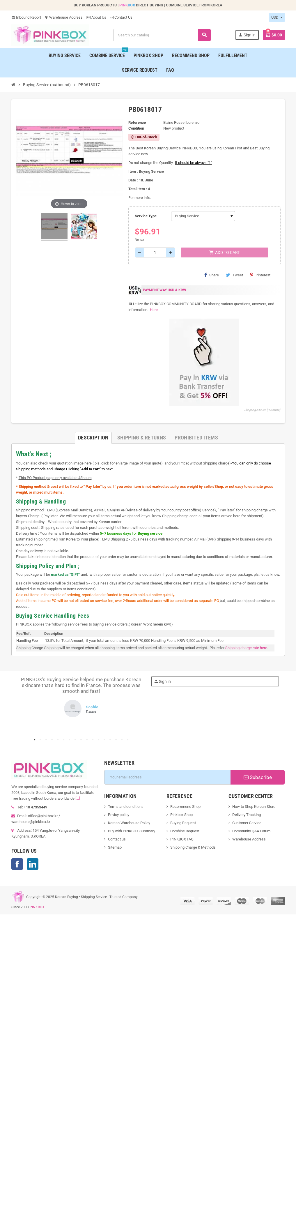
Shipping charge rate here (246, 648)
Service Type (146, 216)
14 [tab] (110, 740)
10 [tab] (87, 740)
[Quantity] (155, 252)
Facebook (17, 864)
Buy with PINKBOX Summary (131, 831)
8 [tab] (75, 740)
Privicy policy (118, 815)
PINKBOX (37, 907)
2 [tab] (40, 740)
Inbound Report (26, 17)
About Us (96, 17)
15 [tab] (116, 740)
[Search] (161, 35)
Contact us (117, 839)
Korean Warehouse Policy (129, 823)
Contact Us (121, 17)
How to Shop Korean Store (253, 806)
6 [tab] (64, 740)
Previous (26, 706)
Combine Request (184, 831)
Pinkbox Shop (181, 815)
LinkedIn (32, 864)
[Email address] (167, 777)
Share (211, 275)
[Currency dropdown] (277, 17)
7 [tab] (69, 740)
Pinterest (260, 275)
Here (153, 310)
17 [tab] (128, 740)
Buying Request (183, 823)
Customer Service (246, 823)
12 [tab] (99, 740)
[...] (77, 798)
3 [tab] (46, 740)
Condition (136, 128)
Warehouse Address (64, 17)
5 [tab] (58, 740)
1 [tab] (35, 740)
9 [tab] (81, 740)
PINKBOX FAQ (182, 839)
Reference (137, 122)
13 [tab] (104, 740)
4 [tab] (52, 740)
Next (136, 706)
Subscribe (258, 777)
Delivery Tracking (246, 815)
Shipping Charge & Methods (193, 847)
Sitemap (115, 847)
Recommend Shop (185, 806)
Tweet (234, 275)
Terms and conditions (125, 806)
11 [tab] (93, 740)
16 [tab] (122, 740)
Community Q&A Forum (251, 831)
